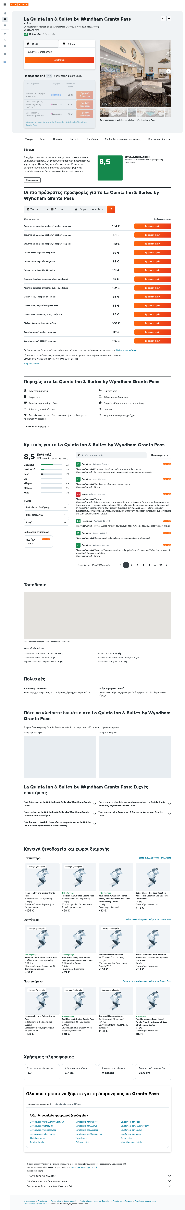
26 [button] (60, 98)
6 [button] (67, 77)
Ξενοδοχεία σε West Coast (145, 1201)
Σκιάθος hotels (37, 1142)
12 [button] (60, 84)
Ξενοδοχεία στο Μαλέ (131, 1134)
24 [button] (46, 98)
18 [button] (53, 91)
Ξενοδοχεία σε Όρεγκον (122, 1201)
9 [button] (87, 77)
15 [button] (81, 84)
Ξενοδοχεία (42, 1201)
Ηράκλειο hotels (37, 1138)
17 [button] (46, 91)
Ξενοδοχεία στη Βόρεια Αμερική (63, 1201)
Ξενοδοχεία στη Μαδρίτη (41, 1126)
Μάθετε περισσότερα (126, 350)
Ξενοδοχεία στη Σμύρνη (131, 1130)
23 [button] (87, 91)
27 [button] (67, 98)
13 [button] (67, 84)
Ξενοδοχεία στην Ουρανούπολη (135, 1126)
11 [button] (53, 84)
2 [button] (87, 70)
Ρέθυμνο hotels (82, 1142)
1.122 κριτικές (48, 34)
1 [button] (80, 70)
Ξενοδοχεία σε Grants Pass (34, 1204)
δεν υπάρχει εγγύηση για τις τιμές (84, 1167)
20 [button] (66, 91)
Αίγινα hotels (126, 1138)
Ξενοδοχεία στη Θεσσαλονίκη (88, 1134)
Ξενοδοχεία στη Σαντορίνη (42, 1134)
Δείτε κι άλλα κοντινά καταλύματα (155, 858)
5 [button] (60, 77)
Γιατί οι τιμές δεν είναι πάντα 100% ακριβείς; (99, 1186)
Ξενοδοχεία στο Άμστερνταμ (43, 1130)
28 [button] (74, 98)
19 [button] (60, 91)
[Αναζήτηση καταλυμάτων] (5, 19)
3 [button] (46, 77)
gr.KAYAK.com (29, 1201)
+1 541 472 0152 (31, 30)
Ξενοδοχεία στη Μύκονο (86, 1122)
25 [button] (53, 98)
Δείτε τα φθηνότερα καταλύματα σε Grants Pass (148, 919)
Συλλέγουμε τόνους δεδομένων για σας (99, 1181)
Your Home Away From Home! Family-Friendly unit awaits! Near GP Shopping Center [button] (114, 898)
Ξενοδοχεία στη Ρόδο (130, 1122)
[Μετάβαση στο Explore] (5, 34)
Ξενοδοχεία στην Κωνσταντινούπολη (47, 1122)
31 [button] (46, 105)
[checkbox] (38, 541)
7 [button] (73, 77)
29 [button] (80, 98)
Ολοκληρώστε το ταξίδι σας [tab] (68, 1104)
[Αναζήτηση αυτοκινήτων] (5, 25)
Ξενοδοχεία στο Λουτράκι (87, 1130)
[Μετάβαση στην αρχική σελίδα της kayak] (19, 4)
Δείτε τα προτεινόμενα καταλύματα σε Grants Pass (147, 981)
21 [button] (74, 91)
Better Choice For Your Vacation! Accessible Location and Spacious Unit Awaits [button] (152, 896)
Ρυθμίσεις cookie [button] (31, 363)
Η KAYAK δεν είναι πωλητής (99, 1176)
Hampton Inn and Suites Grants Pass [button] (40, 894)
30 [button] (87, 98)
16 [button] (88, 84)
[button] (5, 4)
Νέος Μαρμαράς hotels (131, 1142)
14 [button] (74, 84)
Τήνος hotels (81, 1138)
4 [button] (53, 77)
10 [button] (46, 84)
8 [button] (81, 77)
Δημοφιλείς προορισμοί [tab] (39, 1104)
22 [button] (80, 91)
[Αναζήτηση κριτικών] (113, 455)
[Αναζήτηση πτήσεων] (5, 13)
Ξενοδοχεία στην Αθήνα (86, 1126)
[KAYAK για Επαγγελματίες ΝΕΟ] (5, 46)
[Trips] (5, 54)
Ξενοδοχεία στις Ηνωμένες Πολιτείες (95, 1201)
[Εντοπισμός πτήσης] (5, 40)
